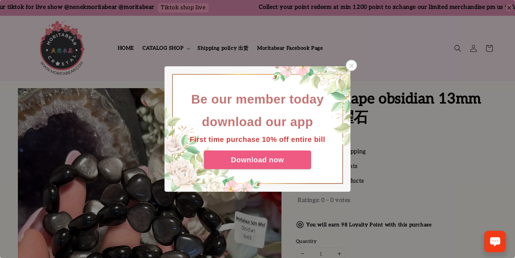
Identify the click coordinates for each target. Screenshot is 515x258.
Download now (257, 160)
